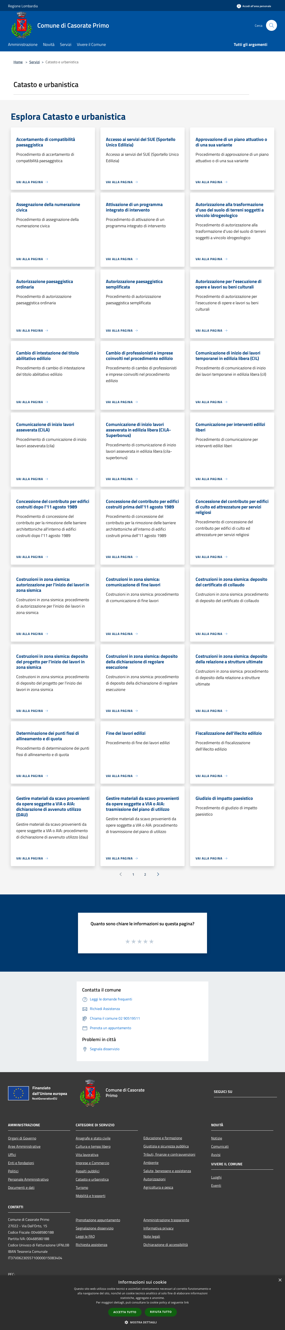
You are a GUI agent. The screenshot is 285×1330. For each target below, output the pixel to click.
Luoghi (216, 1177)
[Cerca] (271, 25)
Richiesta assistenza (91, 1244)
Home (18, 62)
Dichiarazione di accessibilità (165, 1244)
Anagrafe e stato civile (93, 1138)
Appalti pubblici (87, 1171)
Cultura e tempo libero (93, 1146)
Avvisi (215, 1154)
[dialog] (142, 1302)
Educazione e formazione (162, 1138)
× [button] (280, 1280)
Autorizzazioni (154, 1179)
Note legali (151, 1236)
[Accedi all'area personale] (254, 6)
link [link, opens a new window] (186, 1302)
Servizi (34, 62)
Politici (13, 1171)
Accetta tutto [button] (124, 1312)
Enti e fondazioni (21, 1163)
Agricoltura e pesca (158, 1187)
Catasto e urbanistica (92, 1179)
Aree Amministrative (24, 1146)
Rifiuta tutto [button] (161, 1312)
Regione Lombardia (23, 6)
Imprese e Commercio (92, 1163)
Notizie (216, 1138)
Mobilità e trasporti (90, 1195)
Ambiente (151, 1162)
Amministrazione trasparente (166, 1220)
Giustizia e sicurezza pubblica (166, 1146)
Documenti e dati (21, 1187)
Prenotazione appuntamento (98, 1220)
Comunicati (220, 1146)
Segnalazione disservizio (94, 1228)
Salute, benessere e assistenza (167, 1171)
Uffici (12, 1154)
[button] (142, 1322)
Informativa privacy (158, 1228)
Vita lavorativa (87, 1154)
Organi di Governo (22, 1138)
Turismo (82, 1187)
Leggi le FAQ (85, 1236)
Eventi (216, 1185)
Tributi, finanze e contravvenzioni (169, 1154)
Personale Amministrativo (28, 1179)
